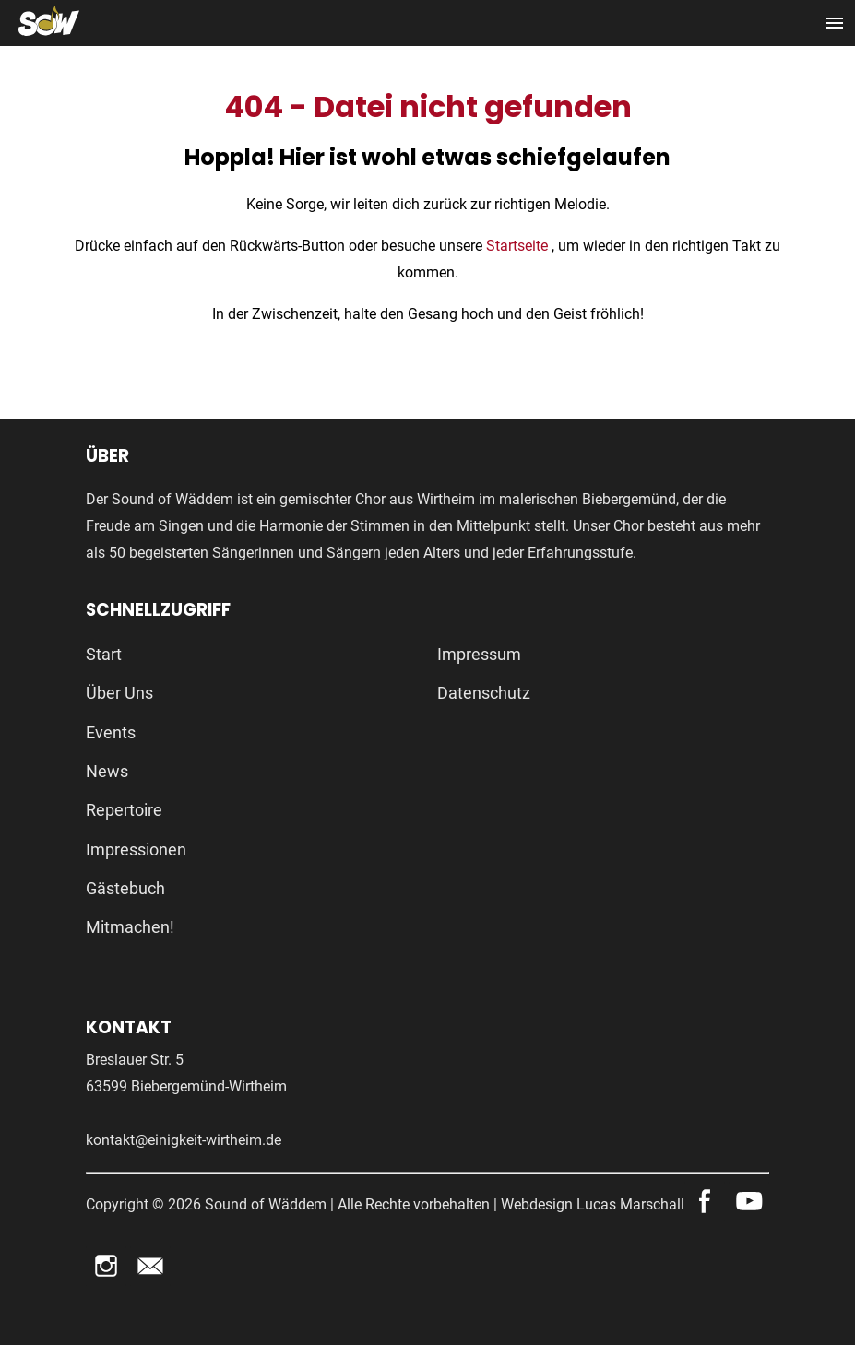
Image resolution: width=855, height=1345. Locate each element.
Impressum (479, 654)
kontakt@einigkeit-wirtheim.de (183, 1140)
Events (111, 732)
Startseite (519, 245)
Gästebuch (125, 888)
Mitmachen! (130, 927)
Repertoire (124, 810)
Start (104, 654)
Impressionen (136, 849)
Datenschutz (483, 692)
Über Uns (119, 692)
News (107, 771)
